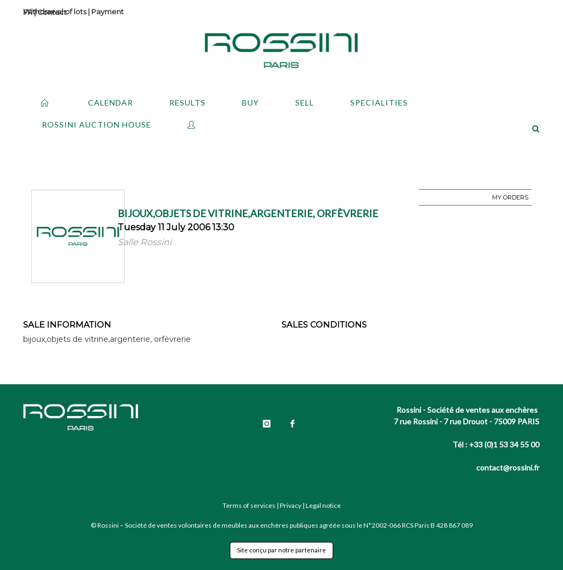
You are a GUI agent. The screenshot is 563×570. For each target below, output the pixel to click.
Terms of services (249, 505)
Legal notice (323, 505)
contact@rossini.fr (507, 467)
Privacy (290, 505)
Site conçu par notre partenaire (281, 550)
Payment (107, 11)
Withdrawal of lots (54, 11)
